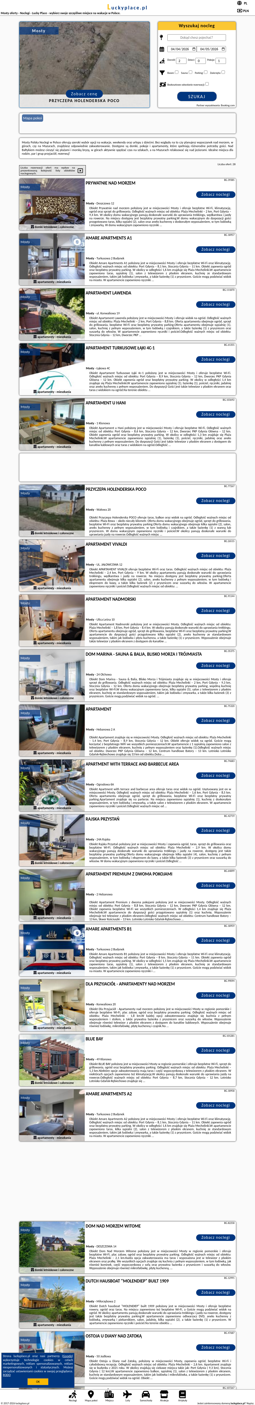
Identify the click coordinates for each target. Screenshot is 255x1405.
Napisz (250, 1403)
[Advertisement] (127, 1182)
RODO (7, 1375)
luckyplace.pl (127, 7)
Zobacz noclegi (215, 194)
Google (67, 1356)
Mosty (25, 187)
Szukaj (197, 96)
